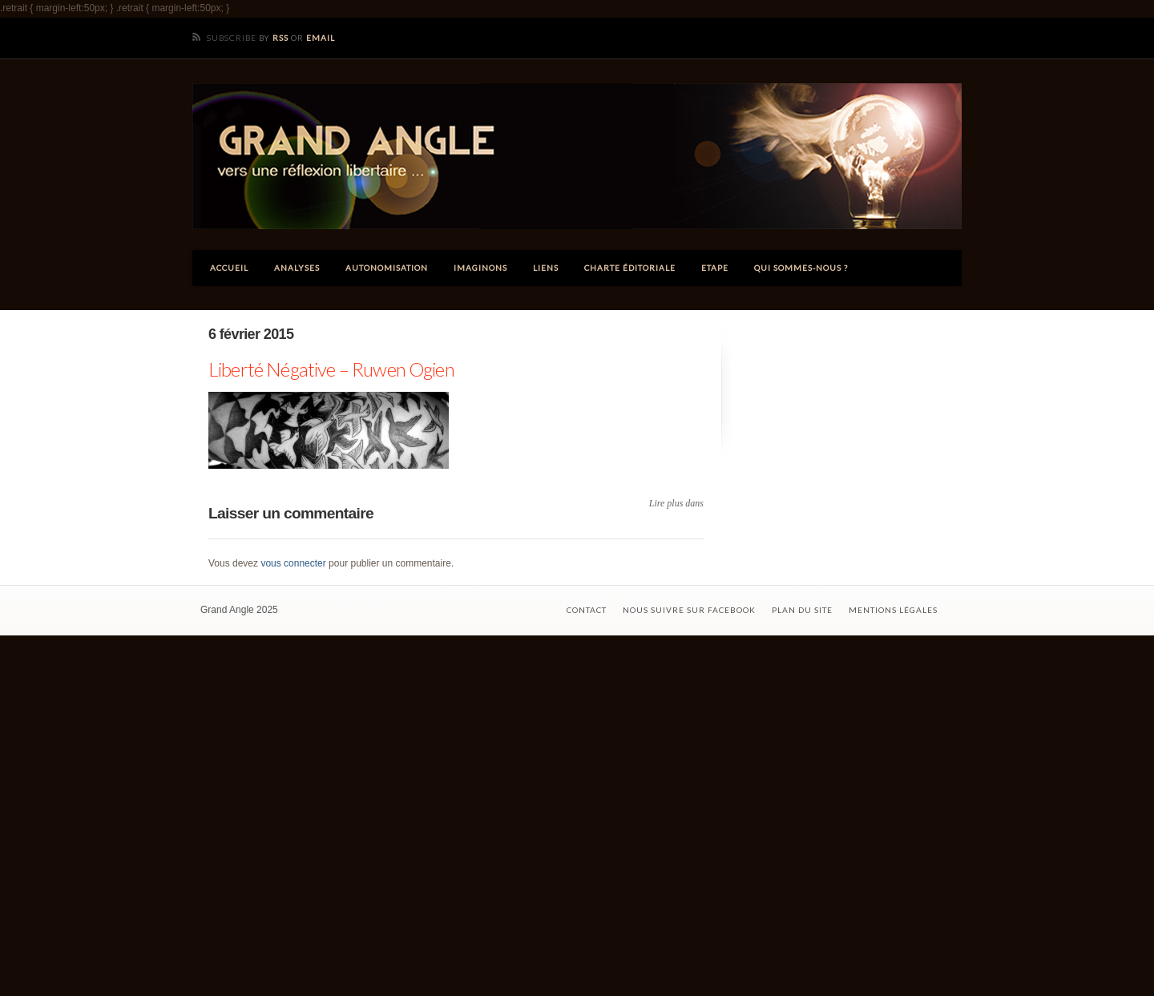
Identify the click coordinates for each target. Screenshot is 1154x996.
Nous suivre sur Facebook (689, 610)
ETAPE (714, 267)
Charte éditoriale (630, 267)
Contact (587, 610)
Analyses (297, 267)
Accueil (229, 267)
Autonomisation (386, 267)
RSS (280, 37)
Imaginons (480, 267)
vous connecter (292, 563)
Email (320, 37)
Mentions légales (893, 610)
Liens (546, 267)
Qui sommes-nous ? (801, 267)
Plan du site (802, 610)
